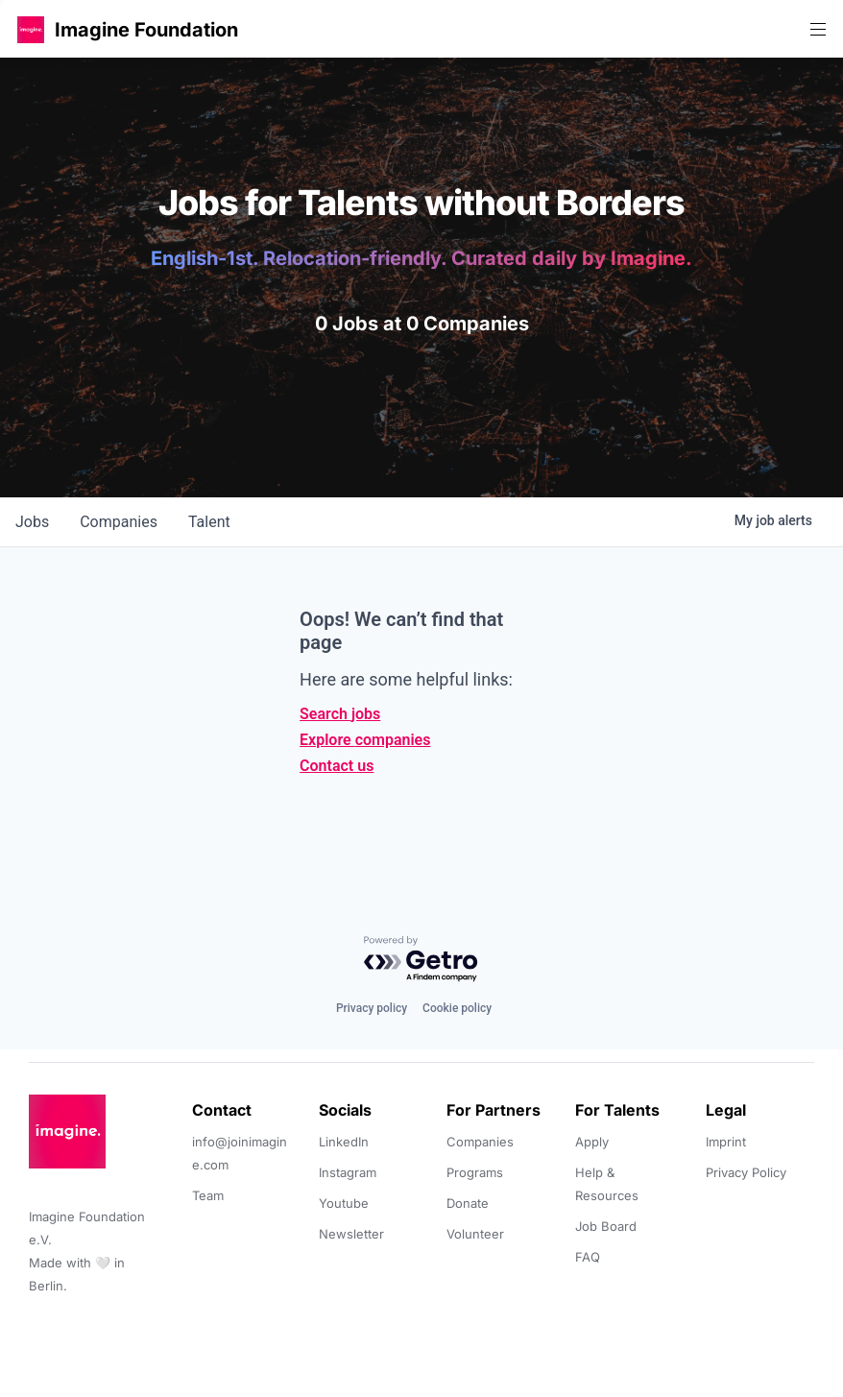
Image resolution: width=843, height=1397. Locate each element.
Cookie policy (457, 1008)
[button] (31, 29)
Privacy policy (371, 1008)
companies (118, 522)
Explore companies (365, 740)
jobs (32, 522)
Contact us (336, 766)
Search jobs (340, 714)
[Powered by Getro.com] (421, 959)
